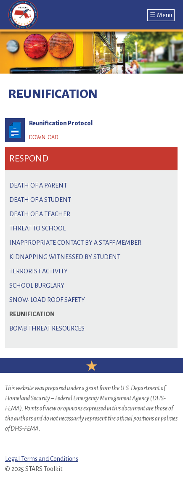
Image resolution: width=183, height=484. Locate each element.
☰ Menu (161, 15)
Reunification (32, 314)
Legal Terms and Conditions (41, 458)
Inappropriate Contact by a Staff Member (75, 242)
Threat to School (37, 228)
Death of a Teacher (39, 214)
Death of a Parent (38, 185)
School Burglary (36, 285)
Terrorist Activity (38, 271)
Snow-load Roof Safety (47, 299)
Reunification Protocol (61, 123)
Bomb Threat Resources (47, 328)
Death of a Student (40, 199)
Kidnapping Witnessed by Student (64, 257)
